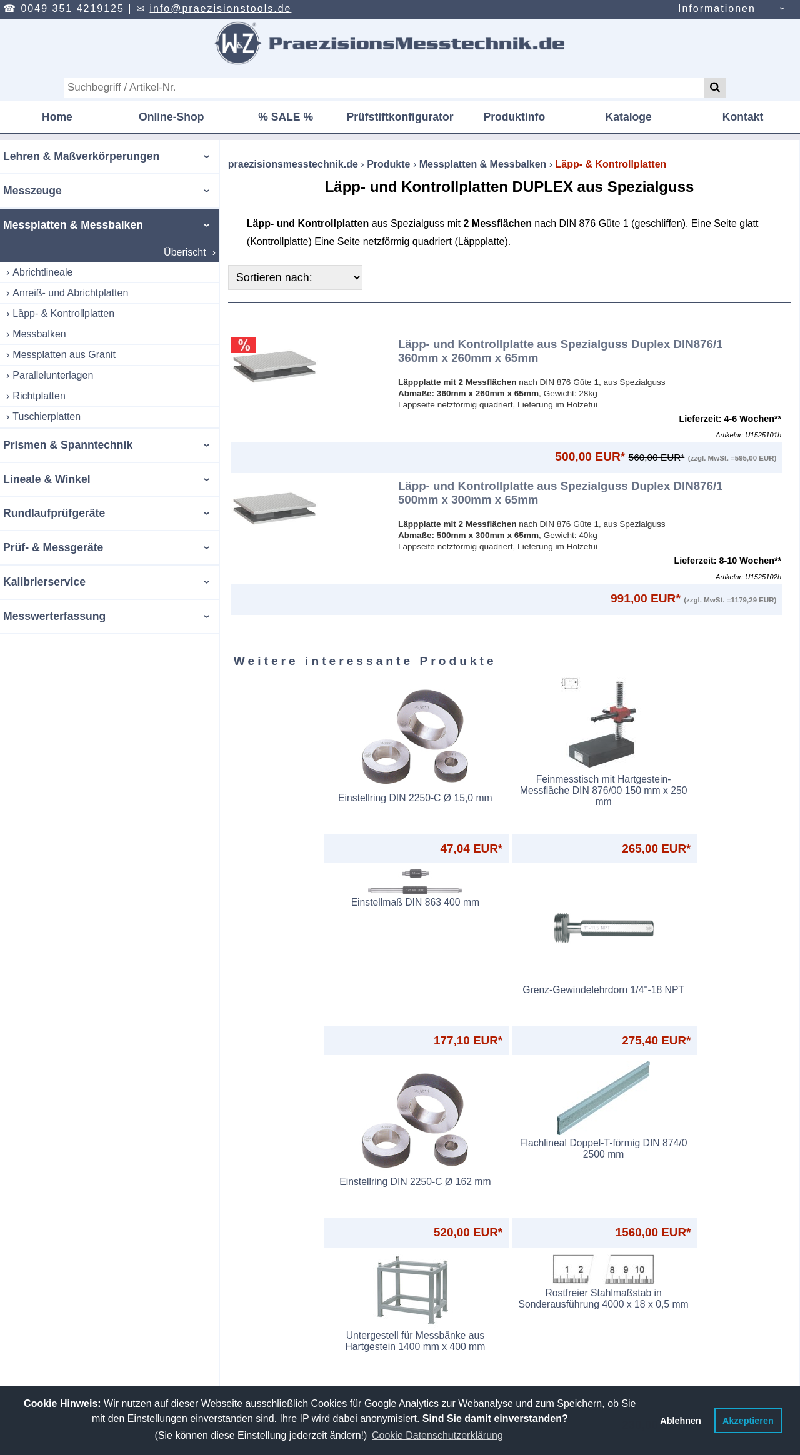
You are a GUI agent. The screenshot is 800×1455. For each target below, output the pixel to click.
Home (57, 117)
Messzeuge (32, 190)
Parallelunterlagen (52, 375)
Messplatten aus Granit (64, 354)
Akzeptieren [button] (748, 1421)
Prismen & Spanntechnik (67, 445)
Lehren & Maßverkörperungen (81, 156)
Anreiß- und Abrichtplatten (70, 293)
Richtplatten (39, 396)
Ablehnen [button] (680, 1421)
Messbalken (39, 334)
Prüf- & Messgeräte (53, 547)
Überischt (185, 252)
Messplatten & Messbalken (73, 225)
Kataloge (629, 117)
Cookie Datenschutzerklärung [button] (437, 1435)
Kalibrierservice (44, 582)
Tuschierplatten (46, 416)
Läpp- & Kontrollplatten (63, 313)
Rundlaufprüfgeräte (54, 513)
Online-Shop (171, 117)
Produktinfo (515, 117)
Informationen (717, 8)
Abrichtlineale (42, 272)
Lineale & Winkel (47, 479)
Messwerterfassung (54, 616)
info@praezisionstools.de (220, 8)
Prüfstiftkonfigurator (399, 117)
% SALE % (285, 117)
